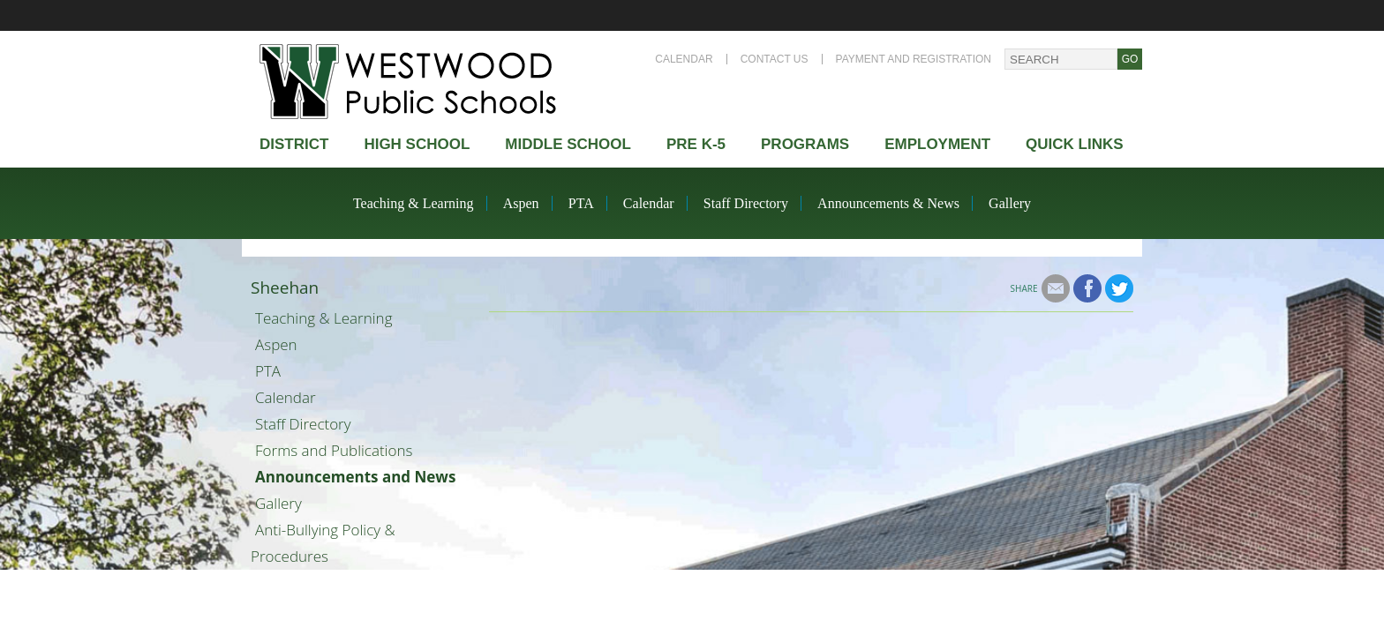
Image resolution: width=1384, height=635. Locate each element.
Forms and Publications (333, 450)
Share (1024, 288)
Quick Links (1075, 144)
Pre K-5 (696, 144)
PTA (581, 203)
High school (417, 144)
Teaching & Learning (413, 203)
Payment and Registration (913, 59)
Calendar (683, 59)
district (294, 144)
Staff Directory (745, 203)
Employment (937, 144)
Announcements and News (355, 477)
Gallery (1010, 203)
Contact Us (775, 59)
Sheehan (285, 287)
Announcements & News (888, 203)
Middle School (568, 144)
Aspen (521, 203)
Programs (805, 144)
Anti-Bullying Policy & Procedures (323, 542)
